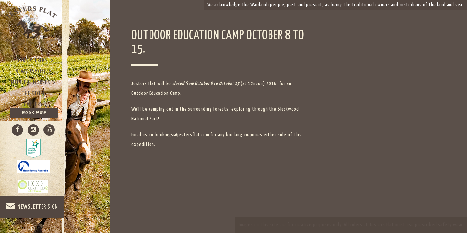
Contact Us (33, 116)
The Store (33, 94)
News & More (33, 71)
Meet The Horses (33, 82)
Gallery (33, 105)
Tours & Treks (33, 60)
